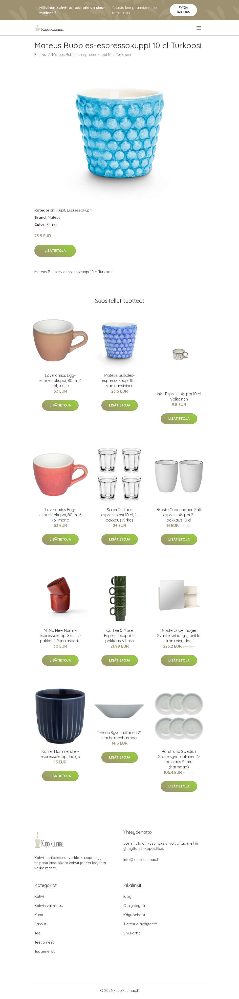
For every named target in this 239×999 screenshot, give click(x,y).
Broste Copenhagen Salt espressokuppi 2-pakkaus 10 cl (178, 515)
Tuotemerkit (44, 951)
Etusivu (40, 54)
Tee (37, 933)
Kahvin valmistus (48, 905)
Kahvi (39, 896)
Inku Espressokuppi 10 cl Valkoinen (179, 396)
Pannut (40, 924)
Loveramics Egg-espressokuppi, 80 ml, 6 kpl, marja (60, 515)
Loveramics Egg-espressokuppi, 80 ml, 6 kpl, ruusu (60, 380)
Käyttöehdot (134, 914)
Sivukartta (132, 933)
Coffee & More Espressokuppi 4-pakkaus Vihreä (119, 635)
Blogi (127, 896)
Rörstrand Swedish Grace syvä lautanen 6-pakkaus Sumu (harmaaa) (179, 759)
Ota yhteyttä (134, 905)
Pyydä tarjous (183, 10)
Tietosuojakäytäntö (140, 924)
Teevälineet (44, 942)
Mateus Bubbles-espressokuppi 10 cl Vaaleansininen (119, 380)
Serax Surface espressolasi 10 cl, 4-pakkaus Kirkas (119, 515)
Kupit (61, 210)
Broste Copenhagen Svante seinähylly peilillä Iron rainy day (178, 635)
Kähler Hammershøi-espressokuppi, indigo (60, 754)
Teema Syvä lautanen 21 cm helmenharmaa (119, 735)
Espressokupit (79, 210)
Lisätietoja (55, 250)
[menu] (199, 28)
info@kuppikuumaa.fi (141, 859)
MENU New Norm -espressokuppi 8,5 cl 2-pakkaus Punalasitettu (60, 635)
